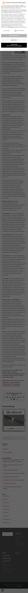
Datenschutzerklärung (6, 25)
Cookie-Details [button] (7, 49)
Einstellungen (11, 27)
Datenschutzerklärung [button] (15, 49)
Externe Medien (19, 30)
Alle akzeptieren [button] (14, 35)
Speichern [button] (14, 40)
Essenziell (6, 30)
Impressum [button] (22, 49)
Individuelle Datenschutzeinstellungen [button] (14, 45)
